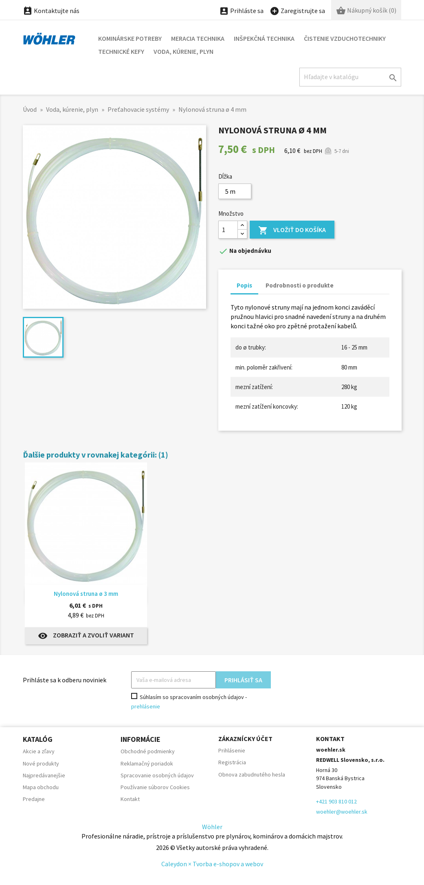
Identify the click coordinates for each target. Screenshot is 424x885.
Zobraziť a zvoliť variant (86, 636)
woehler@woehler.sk (341, 811)
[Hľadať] (350, 77)
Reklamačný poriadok (147, 763)
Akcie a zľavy (39, 751)
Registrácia (232, 762)
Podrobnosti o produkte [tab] (300, 285)
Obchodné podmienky (148, 751)
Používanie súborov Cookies (155, 787)
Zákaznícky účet (245, 739)
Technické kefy (121, 51)
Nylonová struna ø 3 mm (86, 593)
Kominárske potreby (130, 38)
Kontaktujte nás (51, 11)
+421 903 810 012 (336, 801)
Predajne (34, 799)
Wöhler (212, 827)
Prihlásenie (231, 750)
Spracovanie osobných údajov (157, 775)
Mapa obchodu (41, 787)
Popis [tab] (244, 285)
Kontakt (130, 799)
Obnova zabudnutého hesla (251, 774)
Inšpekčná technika (264, 38)
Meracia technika (197, 38)
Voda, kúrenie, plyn (183, 51)
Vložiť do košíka (292, 231)
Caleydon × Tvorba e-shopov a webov (212, 864)
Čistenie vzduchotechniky (345, 38)
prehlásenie (145, 706)
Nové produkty (41, 763)
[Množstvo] (228, 230)
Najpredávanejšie (44, 775)
